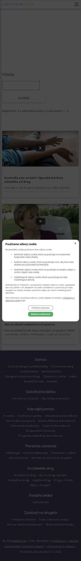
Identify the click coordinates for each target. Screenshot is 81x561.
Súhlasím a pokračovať (40, 314)
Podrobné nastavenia (40, 308)
